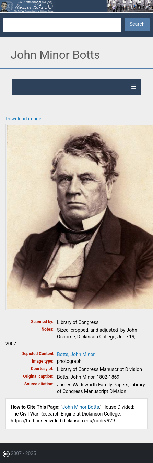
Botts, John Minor (76, 354)
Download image (23, 118)
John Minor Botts (80, 407)
